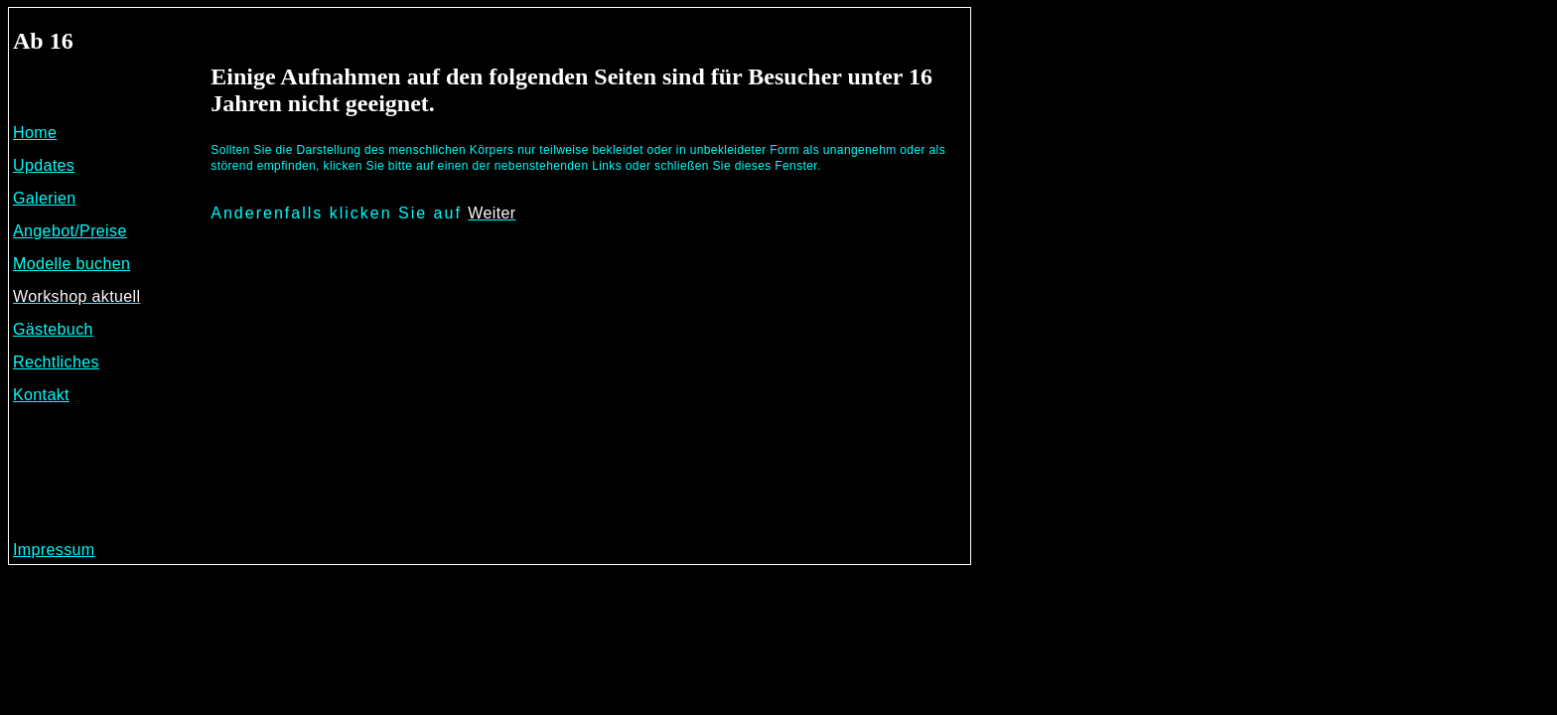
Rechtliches (56, 362)
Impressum (54, 549)
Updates (43, 165)
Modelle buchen (71, 263)
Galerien (44, 198)
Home (35, 132)
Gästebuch (53, 329)
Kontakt (41, 394)
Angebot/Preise (70, 230)
